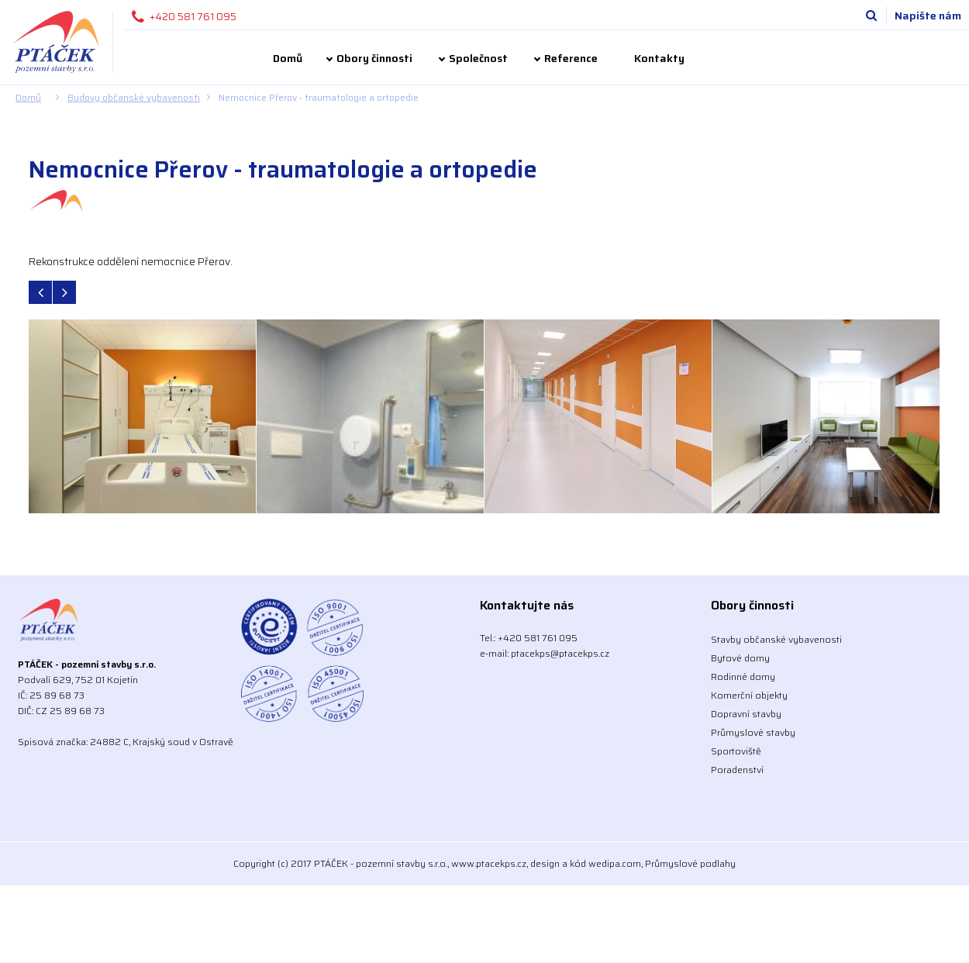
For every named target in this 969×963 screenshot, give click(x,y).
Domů (287, 58)
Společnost (478, 58)
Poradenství (737, 769)
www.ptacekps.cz (488, 863)
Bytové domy (740, 658)
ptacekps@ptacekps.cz (560, 653)
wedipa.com (614, 863)
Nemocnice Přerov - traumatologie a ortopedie (319, 97)
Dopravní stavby (746, 713)
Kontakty (659, 58)
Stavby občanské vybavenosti (776, 639)
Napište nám (928, 15)
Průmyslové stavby (753, 732)
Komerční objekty (749, 695)
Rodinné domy (743, 676)
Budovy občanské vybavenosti (133, 97)
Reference (571, 58)
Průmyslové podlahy (690, 863)
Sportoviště (736, 751)
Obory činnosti (374, 58)
